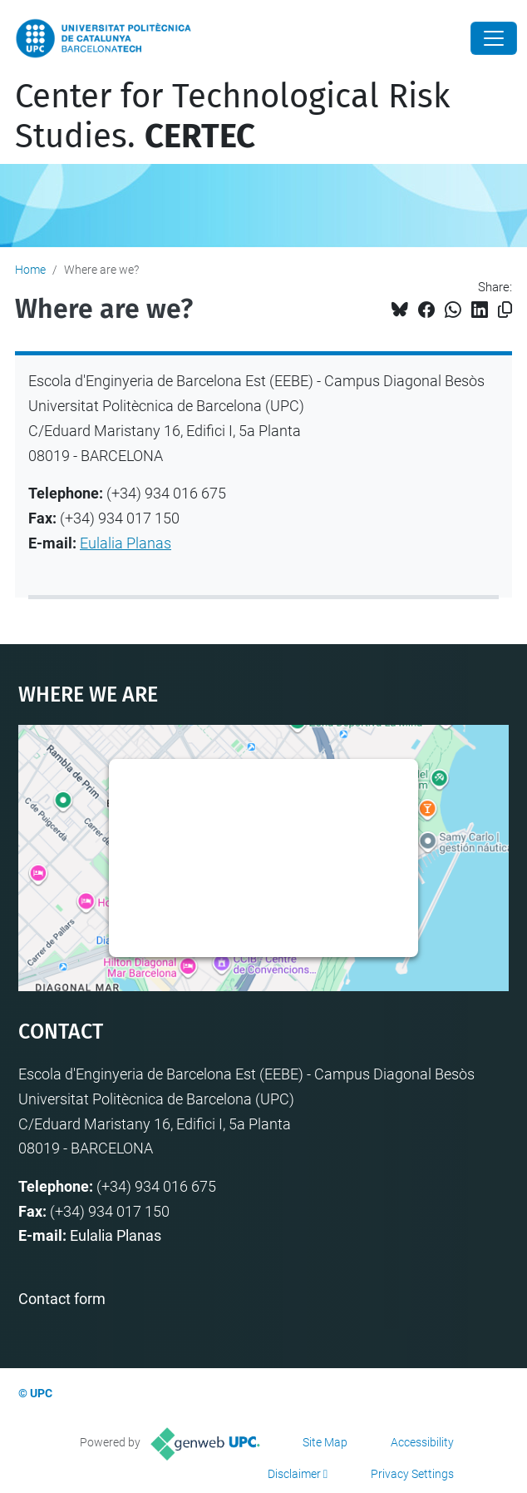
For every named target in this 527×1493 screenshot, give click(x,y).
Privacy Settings (412, 1474)
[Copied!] (505, 310)
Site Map (325, 1442)
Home (30, 269)
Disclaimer (294, 1474)
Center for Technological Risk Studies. (232, 116)
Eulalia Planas (125, 543)
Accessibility (422, 1442)
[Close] (493, 38)
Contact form (62, 1298)
